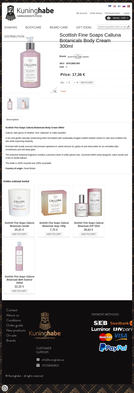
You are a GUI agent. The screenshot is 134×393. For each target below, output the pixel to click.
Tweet (63, 91)
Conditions (13, 320)
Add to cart (87, 83)
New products (16, 330)
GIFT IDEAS (83, 27)
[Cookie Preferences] (5, 388)
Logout (126, 13)
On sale (11, 335)
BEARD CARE (59, 27)
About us (12, 315)
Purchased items (112, 13)
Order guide (14, 325)
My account (81, 13)
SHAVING (10, 27)
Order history (96, 13)
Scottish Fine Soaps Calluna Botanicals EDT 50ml (88, 224)
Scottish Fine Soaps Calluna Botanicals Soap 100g (54, 224)
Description (12, 119)
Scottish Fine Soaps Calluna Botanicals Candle (19, 224)
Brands (11, 340)
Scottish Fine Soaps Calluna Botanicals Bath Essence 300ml (19, 279)
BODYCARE (33, 27)
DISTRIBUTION (14, 36)
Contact (12, 310)
